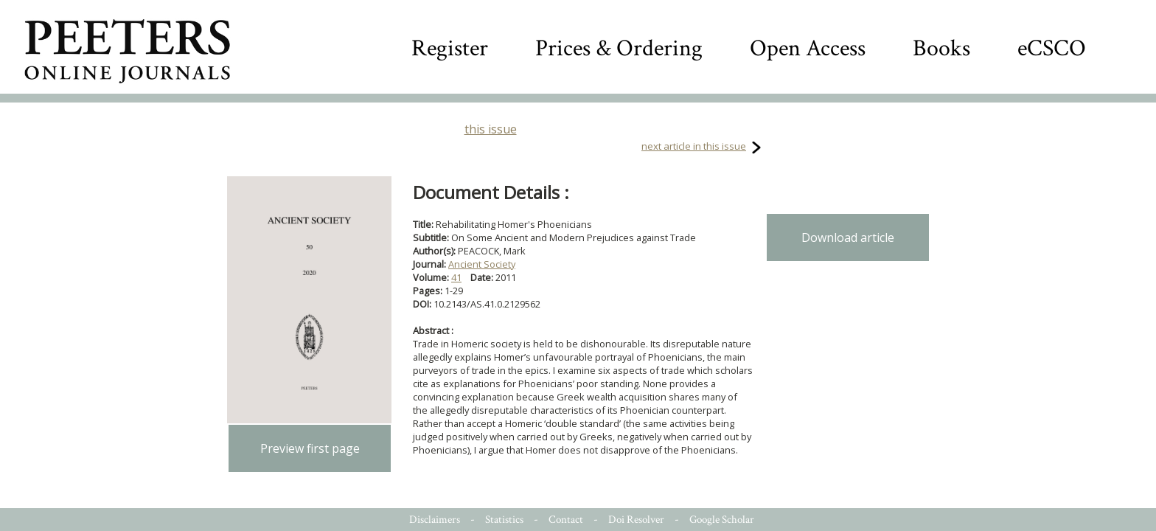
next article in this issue (693, 146)
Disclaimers (434, 520)
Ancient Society (481, 264)
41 (456, 277)
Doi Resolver (636, 520)
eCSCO (1051, 48)
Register (449, 48)
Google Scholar (721, 520)
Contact (566, 520)
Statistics (504, 520)
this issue (490, 129)
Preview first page (310, 448)
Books (941, 48)
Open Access (808, 48)
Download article (847, 237)
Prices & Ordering (619, 48)
